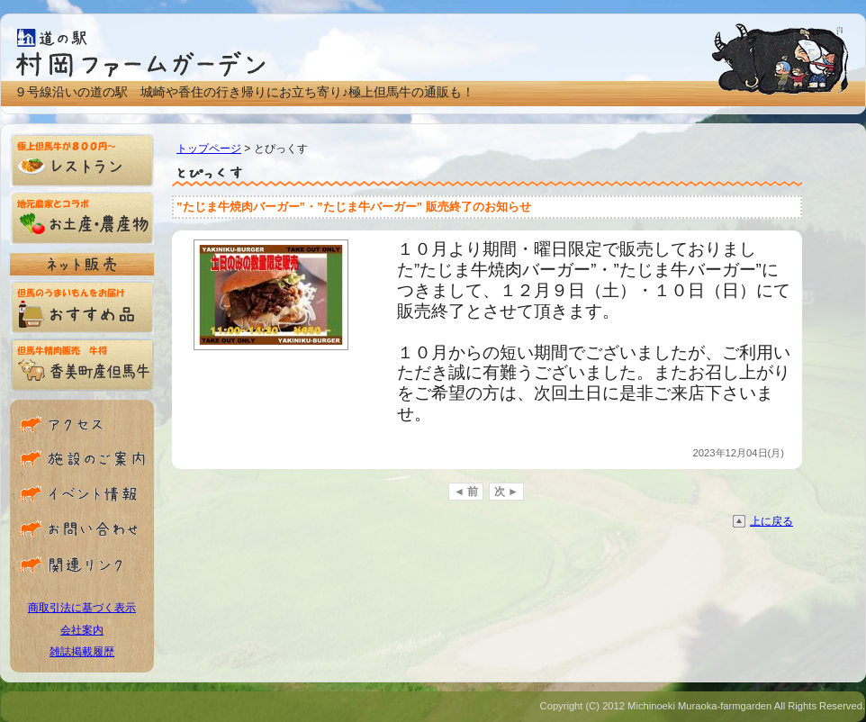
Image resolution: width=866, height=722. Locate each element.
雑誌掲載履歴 (82, 651)
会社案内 (82, 630)
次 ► (506, 491)
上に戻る (771, 521)
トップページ (208, 148)
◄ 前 (466, 491)
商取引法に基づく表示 (82, 607)
